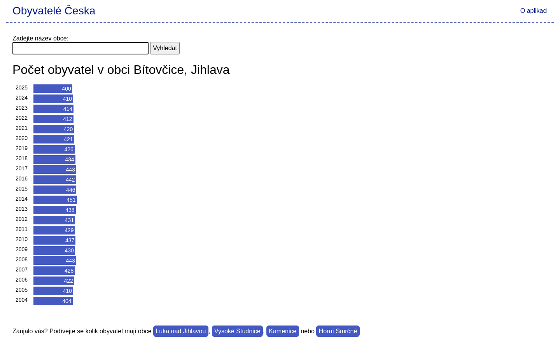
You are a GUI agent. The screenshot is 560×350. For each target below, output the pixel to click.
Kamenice (282, 331)
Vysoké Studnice (237, 331)
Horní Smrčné (338, 331)
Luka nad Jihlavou (181, 331)
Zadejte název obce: (40, 38)
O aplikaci (534, 10)
